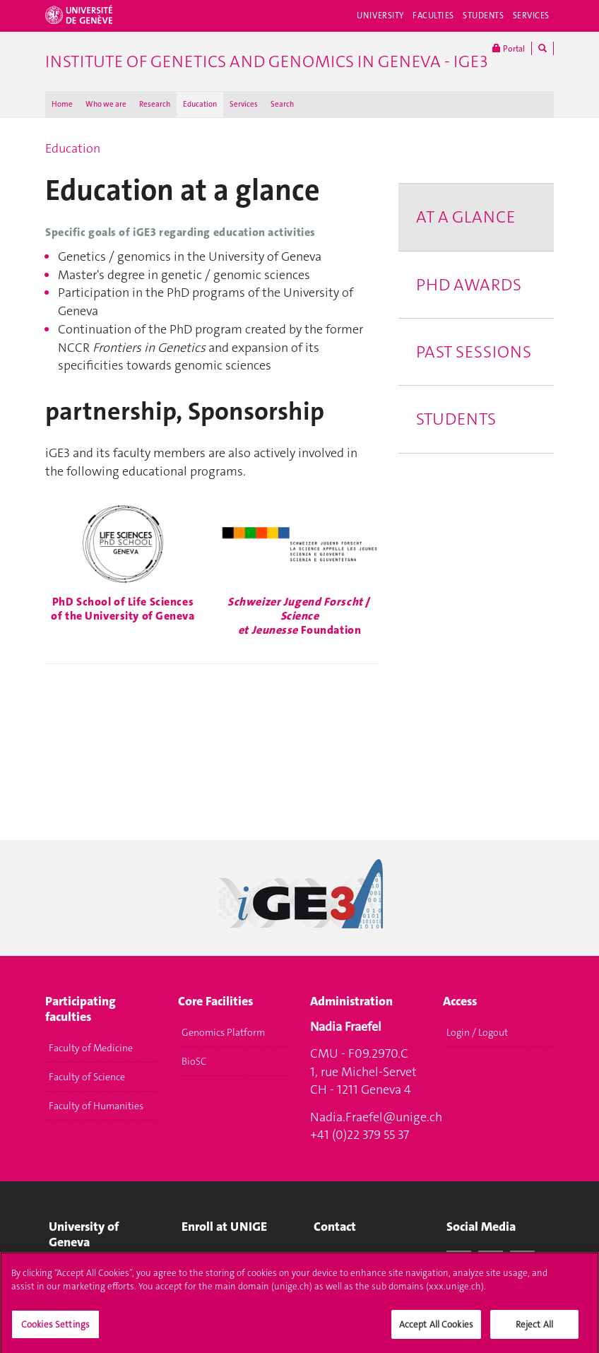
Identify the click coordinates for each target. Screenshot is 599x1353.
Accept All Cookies (436, 1329)
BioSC (194, 1061)
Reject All (534, 1329)
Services (531, 15)
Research (154, 104)
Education (200, 104)
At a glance (465, 217)
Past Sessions (473, 352)
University (380, 15)
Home (62, 104)
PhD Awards (468, 284)
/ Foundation (299, 615)
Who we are (105, 104)
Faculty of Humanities (96, 1105)
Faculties (433, 15)
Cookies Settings (55, 1329)
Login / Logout (477, 1032)
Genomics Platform (223, 1032)
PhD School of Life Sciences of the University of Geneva (122, 608)
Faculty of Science (87, 1076)
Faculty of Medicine (91, 1047)
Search (282, 104)
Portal (508, 48)
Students (483, 15)
